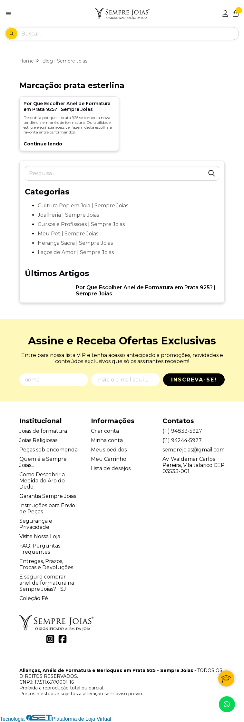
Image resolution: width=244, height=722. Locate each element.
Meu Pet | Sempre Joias (68, 234)
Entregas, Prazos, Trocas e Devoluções (46, 564)
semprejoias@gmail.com (193, 450)
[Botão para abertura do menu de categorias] (8, 13)
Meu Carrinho (108, 459)
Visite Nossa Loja (39, 536)
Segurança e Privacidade (35, 524)
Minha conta (107, 440)
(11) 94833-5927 (182, 431)
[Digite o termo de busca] (129, 33)
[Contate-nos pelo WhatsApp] (227, 704)
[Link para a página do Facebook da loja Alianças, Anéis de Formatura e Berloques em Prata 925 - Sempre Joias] (62, 639)
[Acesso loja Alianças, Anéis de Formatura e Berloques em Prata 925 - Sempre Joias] (225, 13)
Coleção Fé (33, 598)
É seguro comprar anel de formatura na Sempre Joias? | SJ (46, 583)
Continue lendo (43, 144)
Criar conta (105, 431)
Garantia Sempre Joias (47, 496)
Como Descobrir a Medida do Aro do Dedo (42, 480)
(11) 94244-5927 (182, 440)
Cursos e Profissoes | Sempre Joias (81, 224)
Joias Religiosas (38, 440)
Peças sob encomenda (48, 450)
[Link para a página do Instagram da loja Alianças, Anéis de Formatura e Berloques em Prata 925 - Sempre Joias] (50, 639)
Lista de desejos (111, 468)
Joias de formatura (43, 431)
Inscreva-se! (194, 380)
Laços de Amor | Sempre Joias (76, 252)
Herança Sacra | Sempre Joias (75, 243)
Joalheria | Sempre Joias (68, 215)
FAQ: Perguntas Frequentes (39, 549)
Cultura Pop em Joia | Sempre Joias (83, 206)
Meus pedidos (109, 450)
